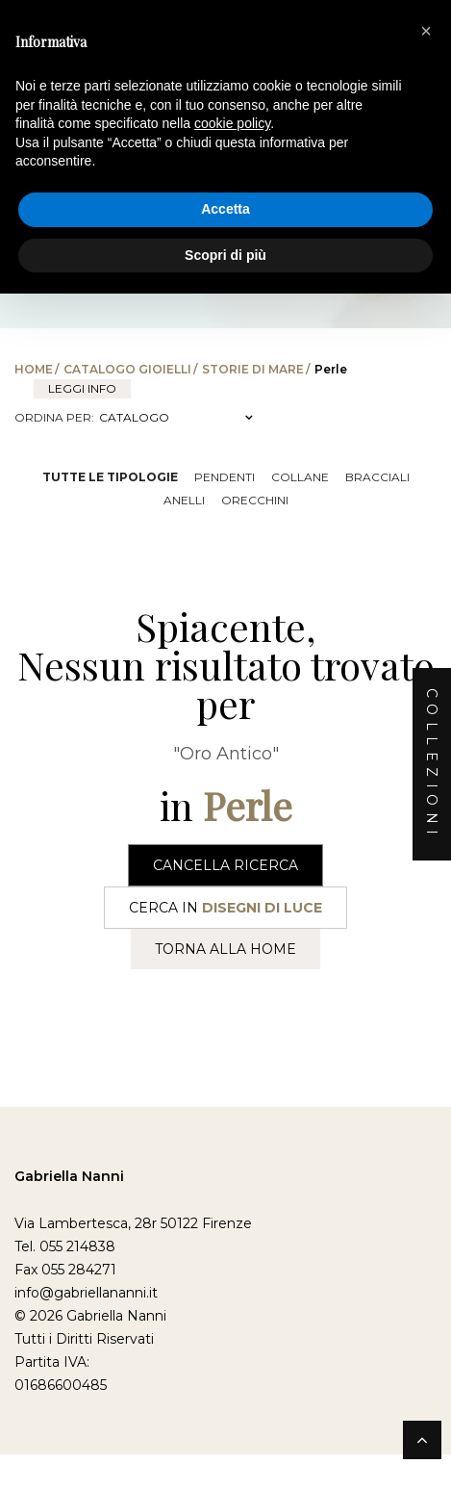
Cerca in (225, 907)
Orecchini (254, 500)
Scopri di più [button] (225, 255)
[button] (426, 30)
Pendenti (224, 477)
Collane (300, 477)
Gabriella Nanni (69, 1176)
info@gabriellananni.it (86, 1292)
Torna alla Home (225, 949)
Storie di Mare (253, 369)
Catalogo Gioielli (127, 369)
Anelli (184, 500)
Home (33, 369)
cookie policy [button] (232, 123)
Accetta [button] (225, 209)
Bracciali (377, 477)
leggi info (82, 388)
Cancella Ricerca (225, 865)
